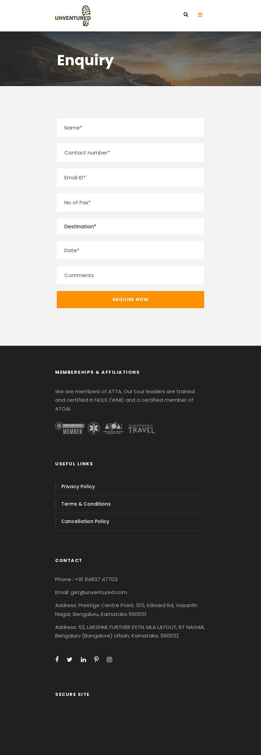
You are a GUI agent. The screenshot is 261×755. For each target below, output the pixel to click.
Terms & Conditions (86, 503)
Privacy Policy (78, 486)
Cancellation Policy (85, 521)
